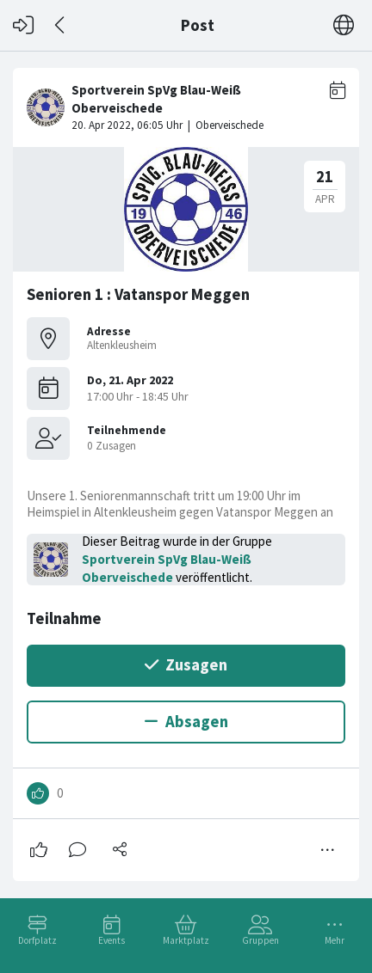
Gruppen (260, 940)
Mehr (334, 940)
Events (111, 940)
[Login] (23, 25)
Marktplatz (186, 940)
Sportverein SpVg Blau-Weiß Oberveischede (166, 568)
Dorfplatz (37, 940)
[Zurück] (61, 25)
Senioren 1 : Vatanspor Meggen (138, 294)
